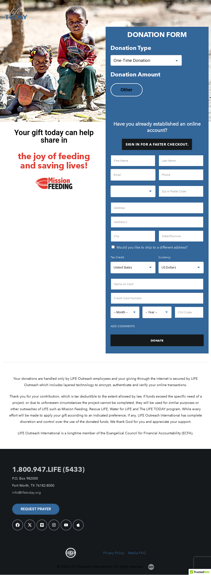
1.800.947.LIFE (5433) (48, 469)
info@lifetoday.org (26, 493)
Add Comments (122, 326)
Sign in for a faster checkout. (157, 144)
